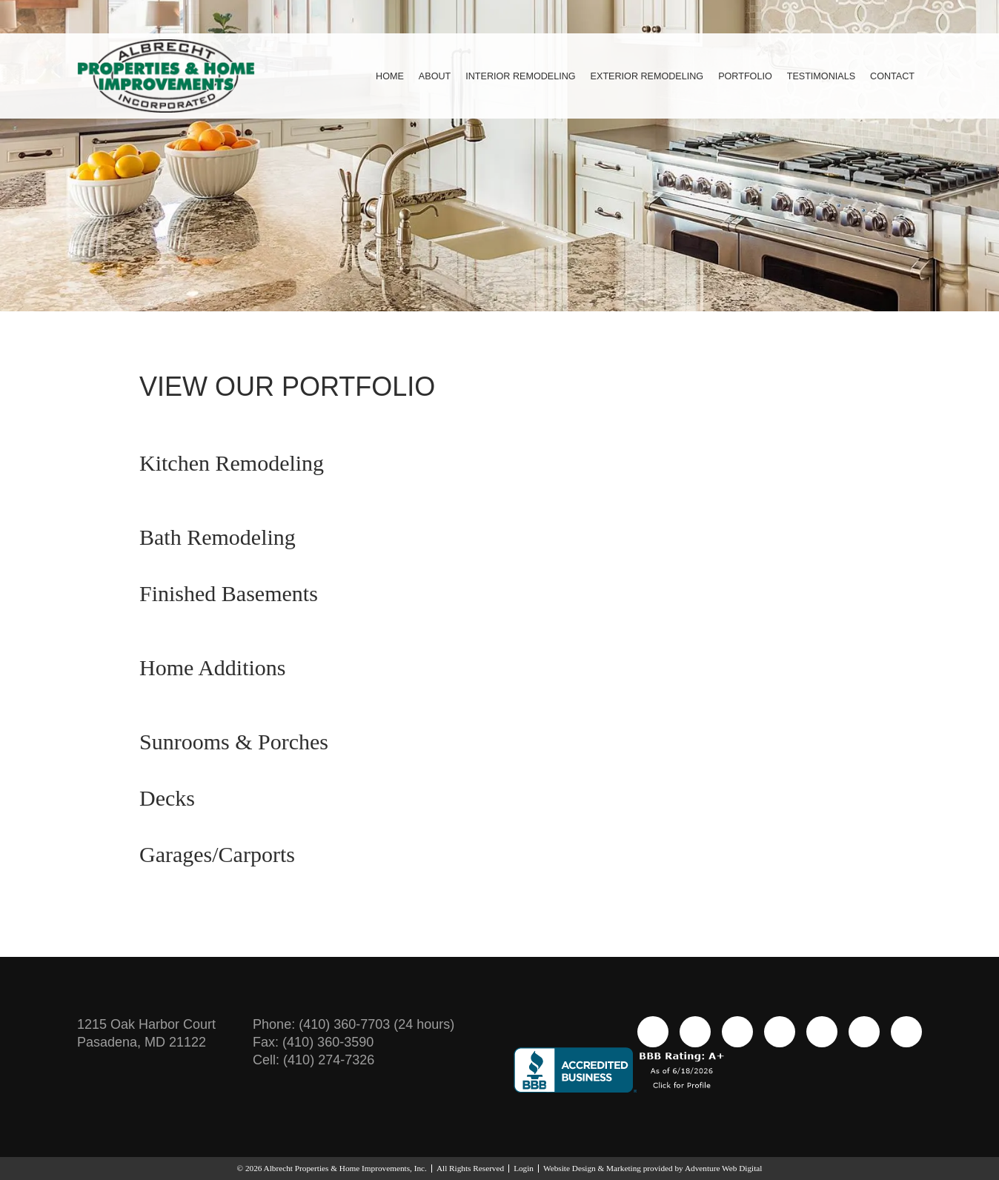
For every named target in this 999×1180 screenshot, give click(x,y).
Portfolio (741, 76)
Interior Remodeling (508, 76)
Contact (892, 76)
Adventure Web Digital (750, 1168)
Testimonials (819, 76)
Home (371, 76)
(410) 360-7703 (359, 1024)
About (419, 76)
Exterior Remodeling (639, 76)
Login (526, 1168)
